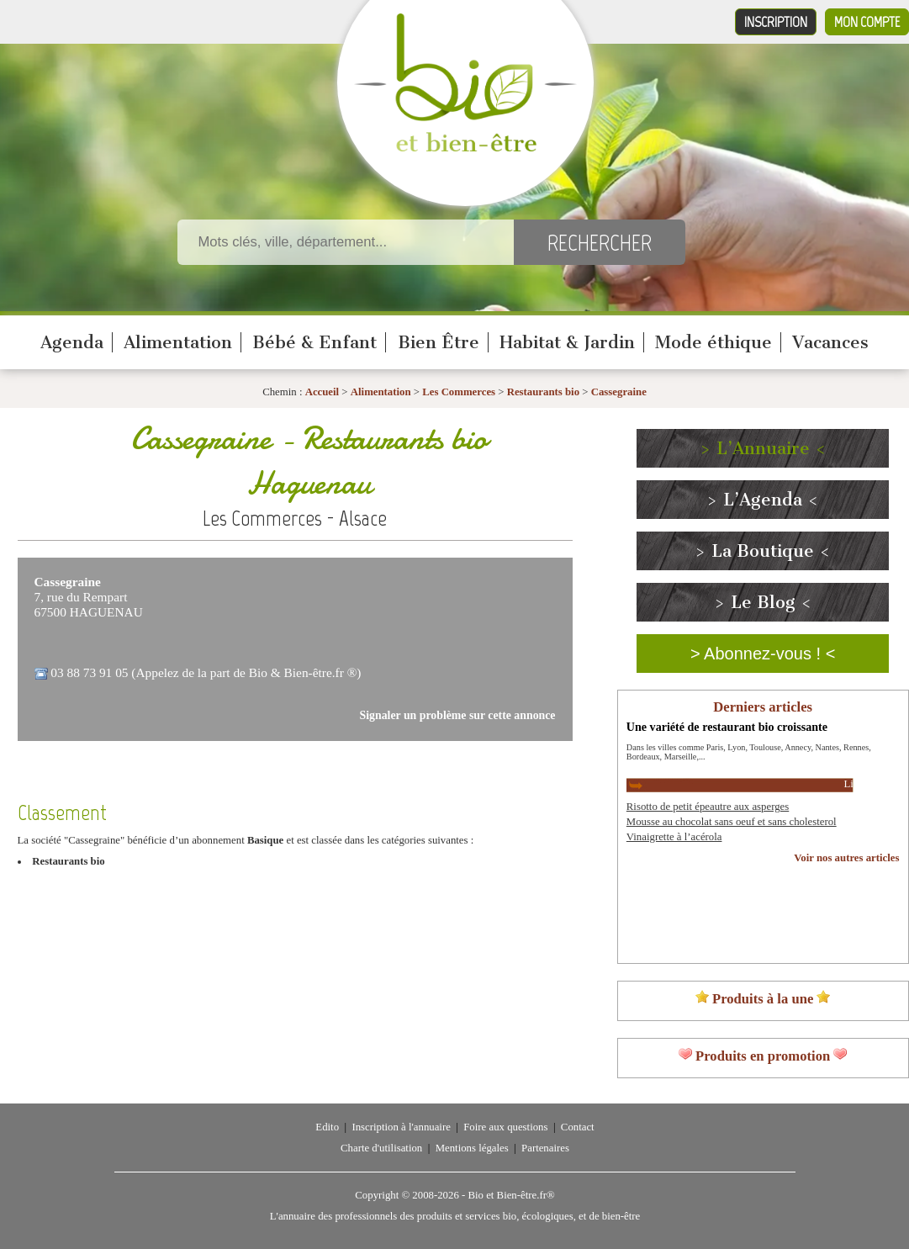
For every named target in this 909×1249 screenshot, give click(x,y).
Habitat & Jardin (567, 342)
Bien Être (438, 342)
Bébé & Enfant (314, 342)
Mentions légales (472, 1148)
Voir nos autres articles (846, 858)
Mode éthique (713, 342)
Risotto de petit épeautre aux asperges (707, 806)
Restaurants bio (543, 392)
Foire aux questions (505, 1127)
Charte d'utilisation (381, 1148)
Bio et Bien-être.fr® (511, 1195)
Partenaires (545, 1148)
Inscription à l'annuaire (400, 1127)
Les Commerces (458, 392)
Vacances (830, 342)
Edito (327, 1127)
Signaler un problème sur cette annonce (458, 715)
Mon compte (867, 21)
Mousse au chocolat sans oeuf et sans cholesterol (731, 822)
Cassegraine (619, 392)
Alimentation (178, 342)
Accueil (322, 392)
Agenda (71, 342)
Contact (578, 1127)
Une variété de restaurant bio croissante (726, 726)
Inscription (775, 21)
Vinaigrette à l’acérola (674, 837)
